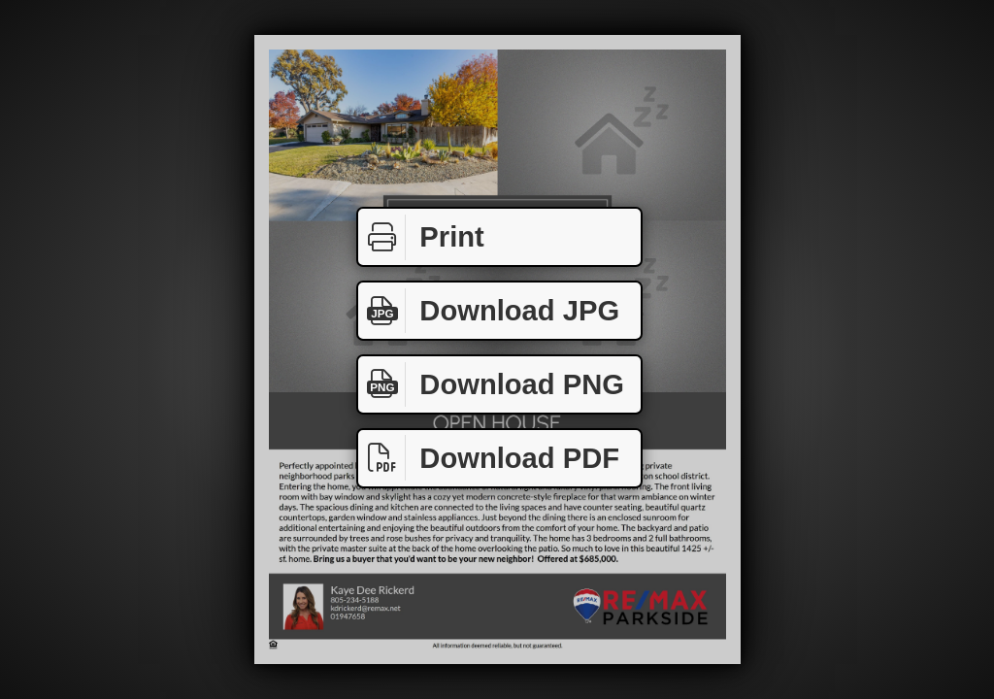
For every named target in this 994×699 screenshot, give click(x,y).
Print (421, 237)
